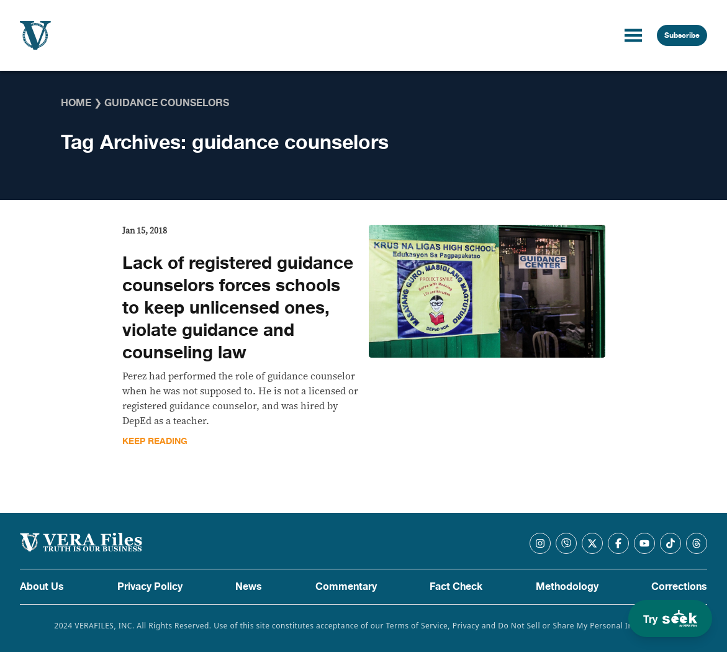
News (248, 587)
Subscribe (682, 35)
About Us (42, 587)
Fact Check (456, 587)
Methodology (567, 587)
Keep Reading (154, 441)
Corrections (679, 587)
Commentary (346, 587)
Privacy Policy (150, 587)
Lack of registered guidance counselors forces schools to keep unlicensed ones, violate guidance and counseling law (237, 308)
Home (76, 103)
